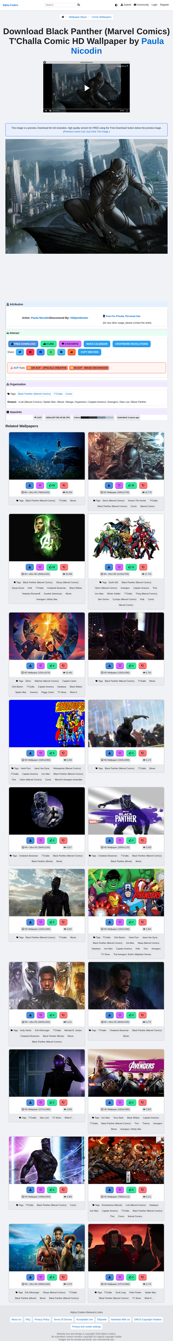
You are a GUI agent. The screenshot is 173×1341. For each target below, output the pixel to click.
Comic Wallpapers (101, 17)
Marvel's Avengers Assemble (68, 779)
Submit (126, 4)
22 (52, 567)
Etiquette (102, 1319)
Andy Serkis (25, 1030)
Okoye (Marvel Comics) (67, 582)
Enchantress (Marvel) (112, 1205)
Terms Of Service (63, 1319)
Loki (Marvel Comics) (30, 402)
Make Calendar (96, 344)
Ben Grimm (103, 599)
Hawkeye (61, 687)
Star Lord (44, 1118)
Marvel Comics (147, 506)
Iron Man (99, 594)
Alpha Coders (10, 5)
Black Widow (76, 588)
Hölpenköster (79, 317)
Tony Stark (118, 1118)
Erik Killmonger (42, 1030)
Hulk (30, 588)
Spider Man (49, 402)
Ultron (28, 681)
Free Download (23, 344)
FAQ (28, 1319)
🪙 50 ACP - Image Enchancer (89, 368)
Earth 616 (113, 582)
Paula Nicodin (40, 317)
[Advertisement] (86, 277)
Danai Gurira (18, 588)
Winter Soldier (114, 594)
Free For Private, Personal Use (123, 316)
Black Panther (138, 402)
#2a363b (93, 417)
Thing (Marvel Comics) (146, 594)
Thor (155, 588)
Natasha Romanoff (31, 594)
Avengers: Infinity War (46, 599)
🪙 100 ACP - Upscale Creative (47, 368)
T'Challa (58, 393)
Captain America (97, 402)
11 (131, 567)
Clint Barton (17, 687)
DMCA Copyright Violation (148, 1319)
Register (164, 4)
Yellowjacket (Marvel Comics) (67, 768)
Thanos (146, 1123)
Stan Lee (124, 402)
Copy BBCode (90, 352)
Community (141, 4)
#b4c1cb (109, 417)
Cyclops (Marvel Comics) (124, 599)
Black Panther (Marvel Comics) (34, 393)
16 (131, 485)
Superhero (80, 402)
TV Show (62, 692)
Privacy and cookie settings (86, 1326)
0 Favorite (70, 344)
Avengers (113, 402)
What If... (74, 692)
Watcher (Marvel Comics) (47, 681)
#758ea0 (101, 417)
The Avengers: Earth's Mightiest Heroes (132, 954)
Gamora (34, 692)
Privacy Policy (42, 1319)
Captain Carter (69, 681)
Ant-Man (130, 943)
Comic (69, 393)
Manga (69, 402)
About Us (16, 1319)
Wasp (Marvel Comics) (148, 943)
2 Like (48, 344)
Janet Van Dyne (41, 768)
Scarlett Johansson (53, 594)
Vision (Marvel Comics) (30, 779)
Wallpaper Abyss (78, 17)
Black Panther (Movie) (42, 861)
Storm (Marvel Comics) (113, 500)
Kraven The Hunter (137, 500)
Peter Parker (135, 1292)
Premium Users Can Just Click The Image (86, 131)
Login (154, 4)
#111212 (85, 417)
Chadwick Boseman (56, 588)
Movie (60, 402)
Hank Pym (26, 768)
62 (52, 485)
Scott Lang (120, 1292)
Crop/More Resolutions (131, 344)
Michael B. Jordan (73, 1030)
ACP (15, 368)
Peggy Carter (47, 692)
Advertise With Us (120, 1319)
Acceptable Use (84, 1319)
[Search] (78, 4)
